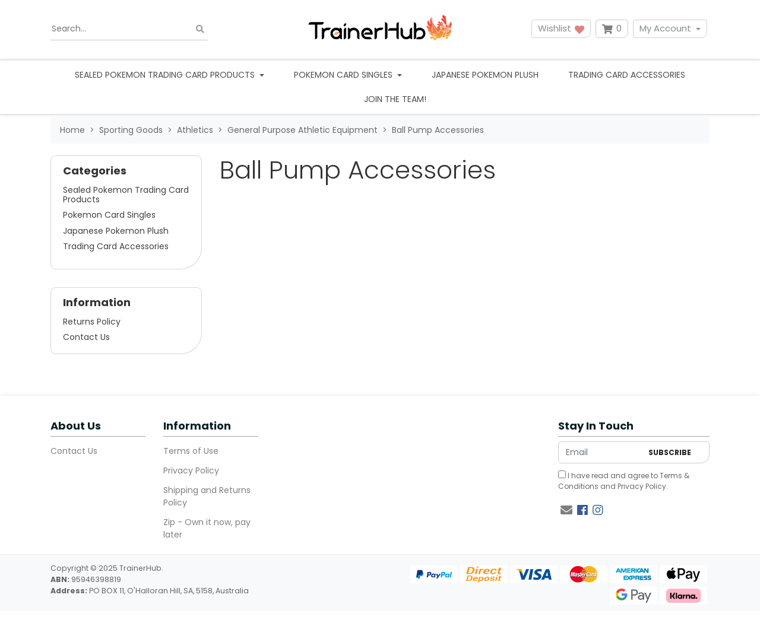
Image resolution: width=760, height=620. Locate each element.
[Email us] (566, 510)
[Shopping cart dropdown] (612, 29)
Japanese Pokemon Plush (485, 75)
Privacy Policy (191, 470)
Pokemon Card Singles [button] (344, 75)
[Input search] (129, 29)
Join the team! (395, 99)
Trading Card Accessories (626, 75)
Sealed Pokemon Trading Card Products (126, 194)
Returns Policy (92, 322)
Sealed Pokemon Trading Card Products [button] (166, 75)
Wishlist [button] (561, 28)
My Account (665, 28)
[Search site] (200, 29)
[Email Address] (600, 452)
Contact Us (86, 337)
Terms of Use (190, 451)
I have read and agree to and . (623, 480)
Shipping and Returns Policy (207, 496)
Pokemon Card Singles (109, 215)
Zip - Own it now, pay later (207, 528)
